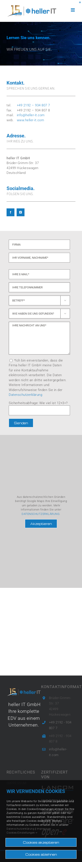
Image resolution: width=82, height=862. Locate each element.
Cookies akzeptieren (41, 842)
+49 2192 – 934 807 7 (33, 105)
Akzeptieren (41, 524)
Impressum (44, 828)
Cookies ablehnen (41, 854)
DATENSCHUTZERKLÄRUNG (40, 514)
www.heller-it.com (30, 120)
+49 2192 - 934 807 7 (60, 725)
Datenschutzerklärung (25, 395)
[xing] (20, 212)
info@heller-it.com (31, 115)
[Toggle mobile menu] (73, 10)
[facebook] (10, 212)
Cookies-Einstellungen (22, 832)
